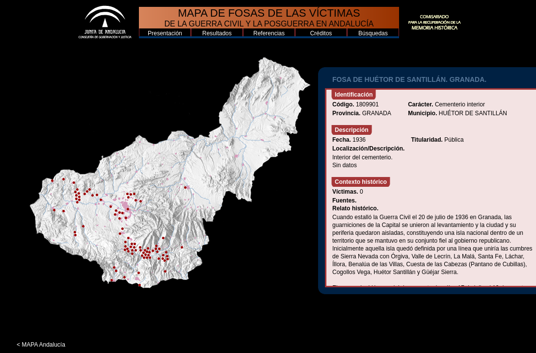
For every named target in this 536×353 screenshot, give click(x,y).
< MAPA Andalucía (41, 344)
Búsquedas (373, 33)
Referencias (269, 33)
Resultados (217, 33)
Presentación (165, 33)
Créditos (321, 33)
